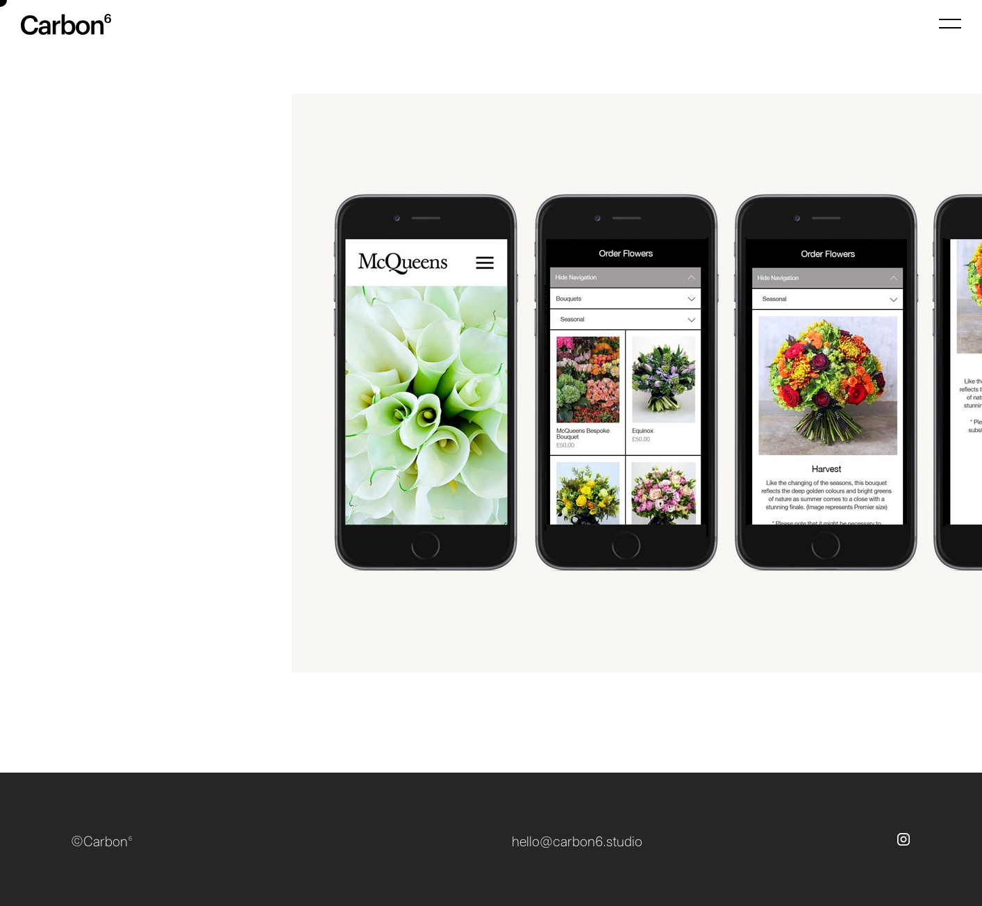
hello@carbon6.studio (577, 842)
